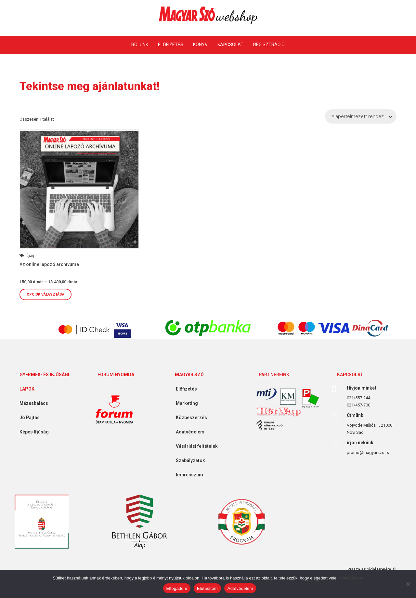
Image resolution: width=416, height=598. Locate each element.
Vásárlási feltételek (194, 446)
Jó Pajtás (27, 417)
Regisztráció (269, 44)
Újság (30, 255)
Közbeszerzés (189, 417)
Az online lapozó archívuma (49, 264)
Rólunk (139, 44)
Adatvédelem (187, 431)
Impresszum (187, 474)
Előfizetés (170, 44)
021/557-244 (358, 397)
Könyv (200, 44)
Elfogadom (176, 588)
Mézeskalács (31, 403)
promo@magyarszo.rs (368, 452)
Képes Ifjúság (32, 431)
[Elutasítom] (408, 584)
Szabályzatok (188, 460)
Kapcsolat (230, 44)
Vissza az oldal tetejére (369, 569)
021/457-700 (358, 405)
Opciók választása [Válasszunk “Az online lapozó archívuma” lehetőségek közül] (45, 294)
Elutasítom (207, 588)
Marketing (184, 403)
